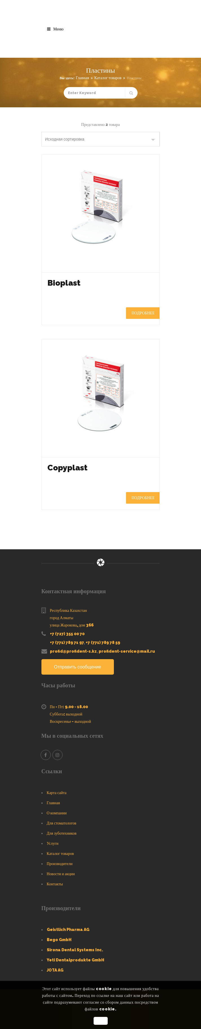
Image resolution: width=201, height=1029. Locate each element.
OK (100, 1021)
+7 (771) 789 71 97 (67, 642)
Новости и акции (61, 874)
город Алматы (61, 617)
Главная (82, 77)
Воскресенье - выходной (70, 721)
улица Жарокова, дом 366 (72, 625)
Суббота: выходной (66, 714)
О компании (57, 813)
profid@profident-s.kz (73, 651)
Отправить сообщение (77, 667)
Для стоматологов (61, 823)
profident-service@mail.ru (127, 651)
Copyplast (67, 467)
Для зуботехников (62, 833)
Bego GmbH (59, 939)
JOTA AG (55, 970)
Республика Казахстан (68, 610)
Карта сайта (57, 792)
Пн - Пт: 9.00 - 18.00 (69, 706)
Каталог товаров (108, 77)
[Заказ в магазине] (100, 139)
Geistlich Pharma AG (68, 929)
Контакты (55, 884)
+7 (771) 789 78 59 (103, 642)
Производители (60, 863)
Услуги (53, 843)
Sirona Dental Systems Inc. (75, 950)
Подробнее (143, 313)
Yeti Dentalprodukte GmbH (75, 960)
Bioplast (63, 283)
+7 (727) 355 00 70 (67, 634)
